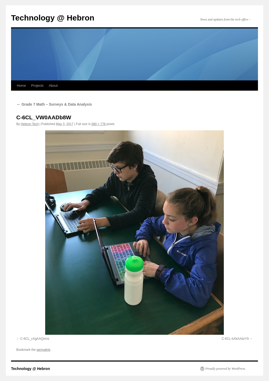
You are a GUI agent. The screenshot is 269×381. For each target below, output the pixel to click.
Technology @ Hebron (52, 17)
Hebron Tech (30, 124)
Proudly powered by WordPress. (225, 368)
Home (21, 85)
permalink (43, 350)
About (53, 85)
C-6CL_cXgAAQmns (34, 339)
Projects (37, 85)
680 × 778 (98, 124)
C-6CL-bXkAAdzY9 (235, 339)
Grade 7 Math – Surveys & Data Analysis (54, 104)
